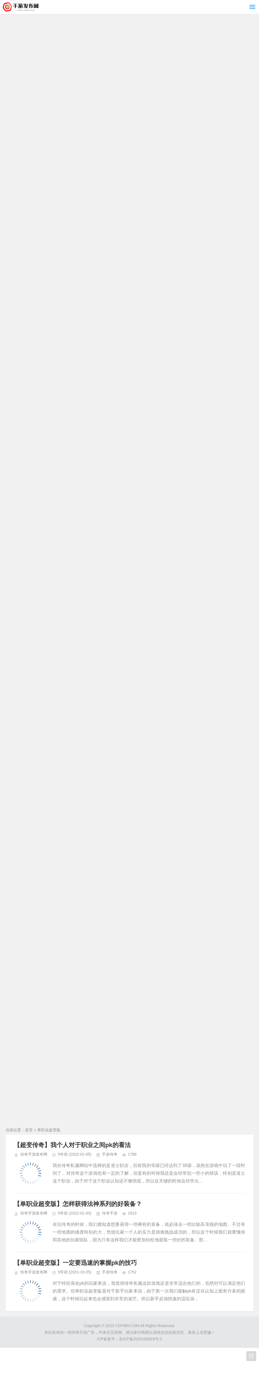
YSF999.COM (127, 1325)
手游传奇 (109, 1154)
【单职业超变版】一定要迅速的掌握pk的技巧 (75, 1262)
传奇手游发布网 (33, 1154)
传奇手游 (109, 1213)
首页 (29, 1130)
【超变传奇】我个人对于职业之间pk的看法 (72, 1145)
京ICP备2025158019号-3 (140, 1339)
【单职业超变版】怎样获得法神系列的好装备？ (78, 1203)
